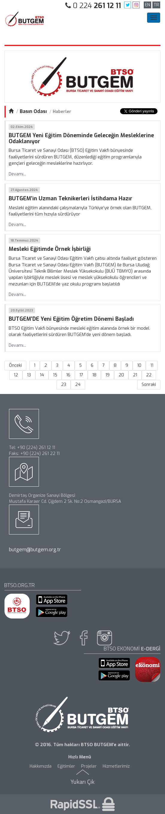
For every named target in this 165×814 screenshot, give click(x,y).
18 (94, 375)
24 (78, 384)
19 (107, 375)
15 (55, 375)
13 (29, 375)
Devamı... (17, 174)
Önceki (15, 365)
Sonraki (149, 384)
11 (151, 365)
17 (81, 375)
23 (63, 384)
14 (42, 375)
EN (147, 5)
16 (68, 375)
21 (135, 375)
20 (121, 375)
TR (156, 5)
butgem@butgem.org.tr (35, 549)
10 (139, 365)
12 (16, 375)
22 (149, 375)
